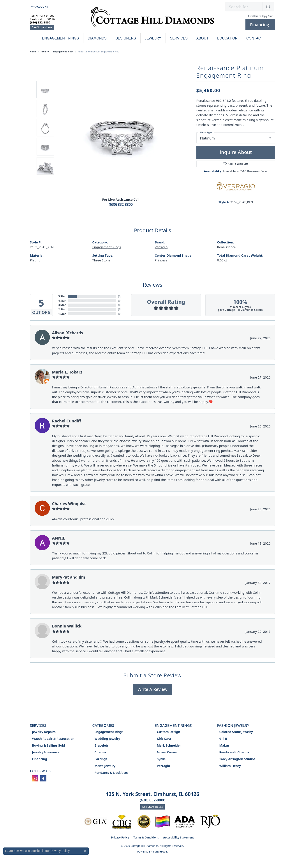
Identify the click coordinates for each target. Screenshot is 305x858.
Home (33, 51)
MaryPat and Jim (68, 577)
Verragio (161, 247)
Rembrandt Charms (234, 752)
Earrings (101, 759)
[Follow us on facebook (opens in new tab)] (43, 778)
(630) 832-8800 (121, 204)
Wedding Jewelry (107, 738)
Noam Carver (167, 752)
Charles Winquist (69, 503)
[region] (122, 127)
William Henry (230, 766)
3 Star (62, 305)
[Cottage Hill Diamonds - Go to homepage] (152, 20)
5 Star (62, 296)
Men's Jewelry (105, 766)
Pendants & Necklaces (112, 772)
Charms (100, 752)
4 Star (62, 300)
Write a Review (152, 689)
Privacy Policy (120, 837)
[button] (39, 7)
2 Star (62, 309)
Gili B (223, 738)
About (202, 38)
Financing (39, 759)
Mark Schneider (169, 745)
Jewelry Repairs (44, 732)
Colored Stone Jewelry (236, 732)
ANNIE (58, 538)
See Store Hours (42, 27)
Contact (254, 38)
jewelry (45, 51)
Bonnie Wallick (67, 626)
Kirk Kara (164, 738)
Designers (125, 38)
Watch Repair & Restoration (53, 738)
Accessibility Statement (178, 837)
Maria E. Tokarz (67, 372)
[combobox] (244, 6)
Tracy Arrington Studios (237, 759)
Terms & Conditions (146, 837)
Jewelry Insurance (46, 752)
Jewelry (153, 38)
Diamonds (97, 38)
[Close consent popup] (85, 851)
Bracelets (102, 745)
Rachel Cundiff (66, 421)
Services (179, 38)
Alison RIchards (67, 332)
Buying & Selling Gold (48, 745)
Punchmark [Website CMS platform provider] (160, 851)
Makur (224, 745)
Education (227, 38)
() (119, 296)
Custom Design (168, 732)
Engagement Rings (60, 38)
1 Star (62, 314)
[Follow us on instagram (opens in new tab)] (35, 778)
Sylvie (161, 759)
